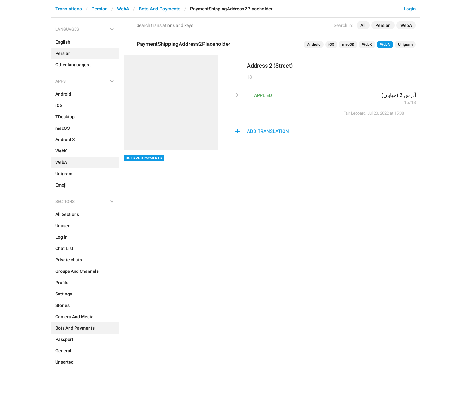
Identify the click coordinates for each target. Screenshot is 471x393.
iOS (331, 44)
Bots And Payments (159, 9)
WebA (123, 9)
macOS (348, 44)
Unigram (405, 44)
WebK (367, 44)
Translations (68, 9)
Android (314, 44)
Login (410, 9)
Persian (99, 9)
